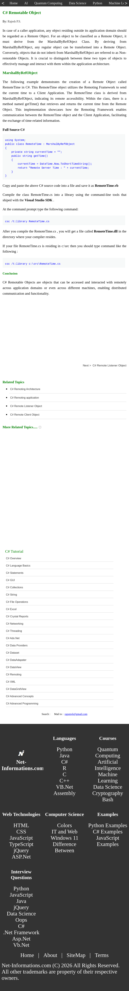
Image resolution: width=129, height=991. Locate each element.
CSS (21, 832)
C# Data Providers (17, 645)
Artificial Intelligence (108, 765)
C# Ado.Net (12, 638)
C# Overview (13, 558)
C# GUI (10, 580)
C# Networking (14, 623)
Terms (102, 955)
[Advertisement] (65, 328)
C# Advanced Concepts (19, 696)
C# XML (11, 681)
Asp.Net (21, 939)
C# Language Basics (18, 565)
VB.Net (64, 787)
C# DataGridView (16, 689)
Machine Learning (108, 777)
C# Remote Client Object (24, 414)
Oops (21, 920)
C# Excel (11, 609)
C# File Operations (17, 602)
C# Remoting (13, 674)
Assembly (64, 793)
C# (64, 762)
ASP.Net (21, 857)
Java (64, 755)
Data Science (107, 787)
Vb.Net (21, 945)
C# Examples (108, 832)
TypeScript (21, 844)
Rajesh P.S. (14, 21)
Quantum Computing (107, 752)
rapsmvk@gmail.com (76, 714)
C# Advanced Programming (22, 703)
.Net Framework (21, 932)
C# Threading (14, 631)
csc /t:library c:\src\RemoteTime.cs (33, 262)
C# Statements (14, 572)
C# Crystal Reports (17, 616)
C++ (64, 781)
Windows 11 (64, 838)
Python (64, 749)
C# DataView (13, 667)
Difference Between (64, 847)
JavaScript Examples (107, 841)
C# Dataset (12, 652)
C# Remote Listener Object (26, 406)
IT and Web (64, 832)
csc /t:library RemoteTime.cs (27, 219)
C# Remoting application (24, 397)
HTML (21, 825)
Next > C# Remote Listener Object (104, 365)
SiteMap (76, 955)
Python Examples (107, 825)
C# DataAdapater (16, 660)
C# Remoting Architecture (25, 389)
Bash (107, 799)
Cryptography (107, 793)
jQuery (21, 850)
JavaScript (21, 838)
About (50, 955)
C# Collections (14, 587)
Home (27, 955)
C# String (11, 594)
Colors (64, 825)
